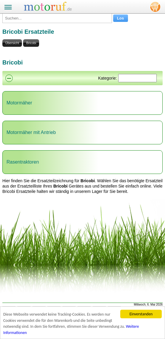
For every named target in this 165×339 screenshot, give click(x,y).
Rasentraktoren (23, 161)
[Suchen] (137, 78)
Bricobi (31, 43)
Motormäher (19, 102)
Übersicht (12, 43)
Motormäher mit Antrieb (31, 132)
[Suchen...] (57, 18)
